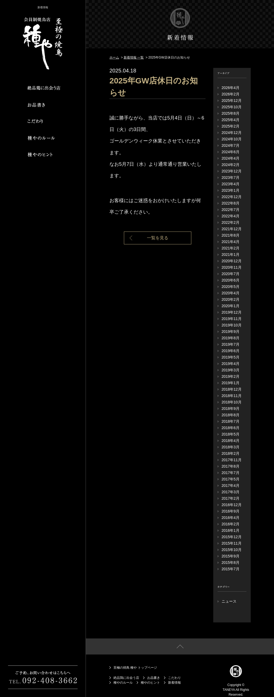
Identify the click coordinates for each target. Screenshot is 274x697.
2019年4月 (230, 363)
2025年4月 (230, 120)
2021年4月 (230, 242)
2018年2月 (230, 453)
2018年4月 (230, 440)
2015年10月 (232, 550)
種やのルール (123, 682)
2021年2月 (230, 248)
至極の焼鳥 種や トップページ (135, 667)
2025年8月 (230, 113)
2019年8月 (230, 338)
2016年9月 (230, 511)
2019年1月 (230, 383)
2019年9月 (230, 331)
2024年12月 (232, 132)
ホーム (114, 57)
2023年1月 (230, 190)
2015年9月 (230, 556)
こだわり (174, 678)
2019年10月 (232, 325)
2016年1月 (230, 530)
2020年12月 (232, 261)
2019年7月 (230, 344)
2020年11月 (232, 267)
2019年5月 (230, 357)
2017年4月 (230, 485)
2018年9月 (230, 408)
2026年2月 (230, 94)
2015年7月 (230, 569)
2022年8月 (230, 203)
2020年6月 (230, 280)
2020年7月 (230, 274)
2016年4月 (230, 517)
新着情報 (174, 682)
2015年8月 (230, 562)
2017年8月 (230, 466)
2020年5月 (230, 286)
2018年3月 (230, 447)
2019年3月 (230, 370)
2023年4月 (230, 184)
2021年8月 (230, 235)
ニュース (229, 601)
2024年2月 (230, 165)
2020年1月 (230, 306)
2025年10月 (232, 107)
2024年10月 (232, 139)
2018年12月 (232, 389)
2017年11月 (232, 460)
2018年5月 (230, 434)
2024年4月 (230, 158)
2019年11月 (232, 319)
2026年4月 (230, 88)
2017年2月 (230, 498)
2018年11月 (232, 396)
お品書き (153, 678)
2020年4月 (230, 293)
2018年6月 (230, 428)
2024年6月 (230, 152)
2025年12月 (232, 100)
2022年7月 (230, 209)
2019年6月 (230, 351)
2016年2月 (230, 524)
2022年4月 (230, 216)
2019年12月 (232, 312)
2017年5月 (230, 479)
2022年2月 (230, 222)
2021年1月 (230, 254)
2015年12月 (232, 537)
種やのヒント (150, 682)
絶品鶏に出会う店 (126, 678)
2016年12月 (232, 505)
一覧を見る (157, 238)
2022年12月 (232, 197)
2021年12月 (232, 229)
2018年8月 (230, 415)
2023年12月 (232, 171)
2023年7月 (230, 177)
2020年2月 (230, 299)
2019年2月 (230, 376)
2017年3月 (230, 492)
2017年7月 (230, 473)
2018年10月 (232, 402)
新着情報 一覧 (134, 57)
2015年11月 (232, 543)
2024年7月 (230, 145)
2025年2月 (230, 126)
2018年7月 (230, 421)
